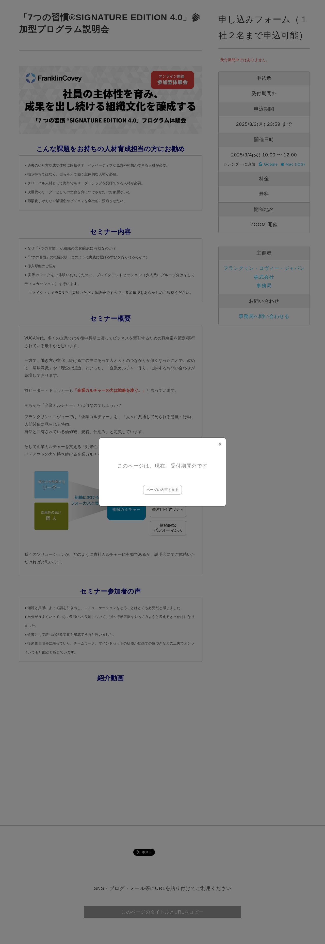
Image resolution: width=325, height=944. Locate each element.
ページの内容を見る (162, 490)
